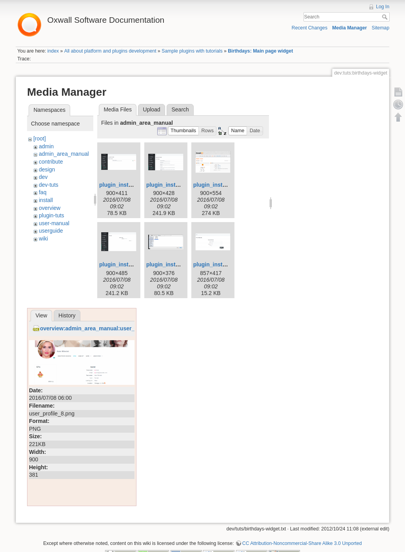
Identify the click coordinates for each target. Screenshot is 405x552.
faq (42, 192)
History (67, 315)
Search (385, 17)
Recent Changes (309, 28)
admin (46, 146)
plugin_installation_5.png (179, 264)
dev (43, 177)
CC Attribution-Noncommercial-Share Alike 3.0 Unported (302, 543)
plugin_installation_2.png (179, 185)
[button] (183, 130)
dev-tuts (48, 185)
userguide (51, 231)
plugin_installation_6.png (226, 264)
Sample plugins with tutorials (192, 51)
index (53, 51)
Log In (382, 6)
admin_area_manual (64, 154)
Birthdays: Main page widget (260, 51)
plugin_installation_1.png (132, 185)
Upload (151, 109)
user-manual (54, 223)
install (46, 200)
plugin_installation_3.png (226, 185)
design (47, 169)
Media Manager (349, 28)
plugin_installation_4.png (132, 264)
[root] (39, 138)
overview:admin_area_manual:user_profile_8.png (104, 328)
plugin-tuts (51, 215)
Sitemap (380, 28)
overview (49, 208)
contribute (51, 161)
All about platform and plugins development (110, 51)
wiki (43, 238)
